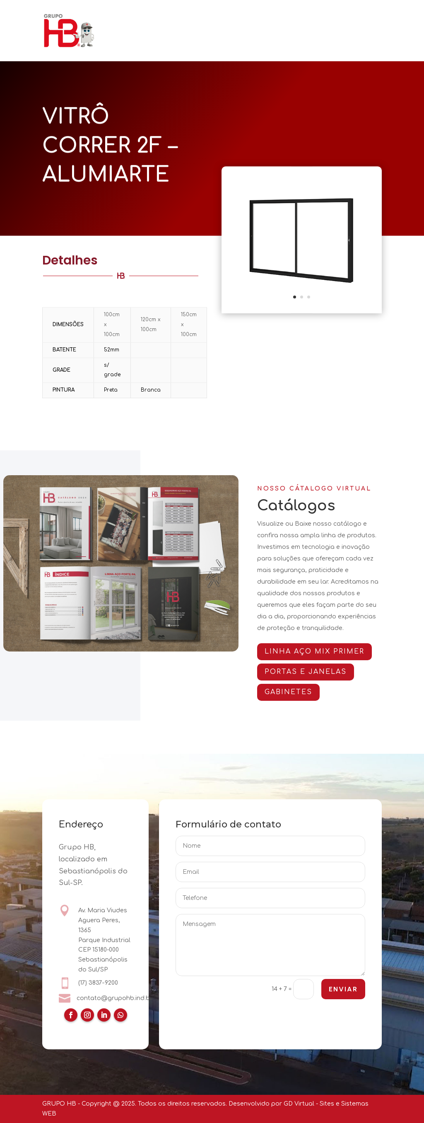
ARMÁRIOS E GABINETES (317, 19)
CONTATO (253, 42)
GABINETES (294, 692)
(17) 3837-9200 (98, 983)
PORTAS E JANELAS (238, 19)
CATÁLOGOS (139, 42)
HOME (130, 19)
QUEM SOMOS (174, 19)
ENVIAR (342, 989)
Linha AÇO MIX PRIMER (321, 651)
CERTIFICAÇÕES (202, 42)
